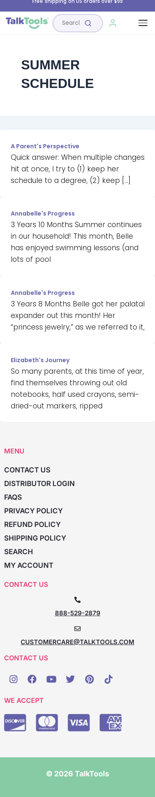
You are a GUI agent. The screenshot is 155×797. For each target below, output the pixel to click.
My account (28, 565)
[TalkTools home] (27, 23)
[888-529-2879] (77, 600)
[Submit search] (88, 23)
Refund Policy (32, 524)
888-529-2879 (77, 613)
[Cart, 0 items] (132, 23)
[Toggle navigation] (143, 23)
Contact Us (27, 470)
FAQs (13, 497)
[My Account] (113, 23)
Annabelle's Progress (43, 213)
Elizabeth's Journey (40, 360)
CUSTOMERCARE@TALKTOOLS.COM (77, 642)
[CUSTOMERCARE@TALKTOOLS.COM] (77, 629)
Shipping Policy (35, 538)
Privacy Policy (33, 511)
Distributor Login (39, 483)
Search (18, 552)
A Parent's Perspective (45, 146)
